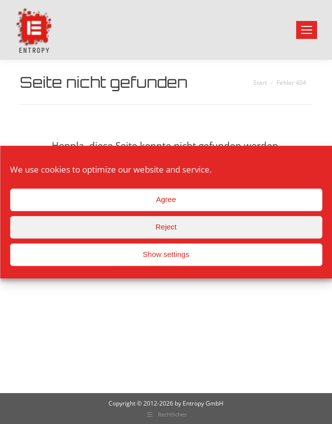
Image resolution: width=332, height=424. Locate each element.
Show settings (166, 254)
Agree (166, 199)
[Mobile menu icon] (306, 30)
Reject (166, 226)
